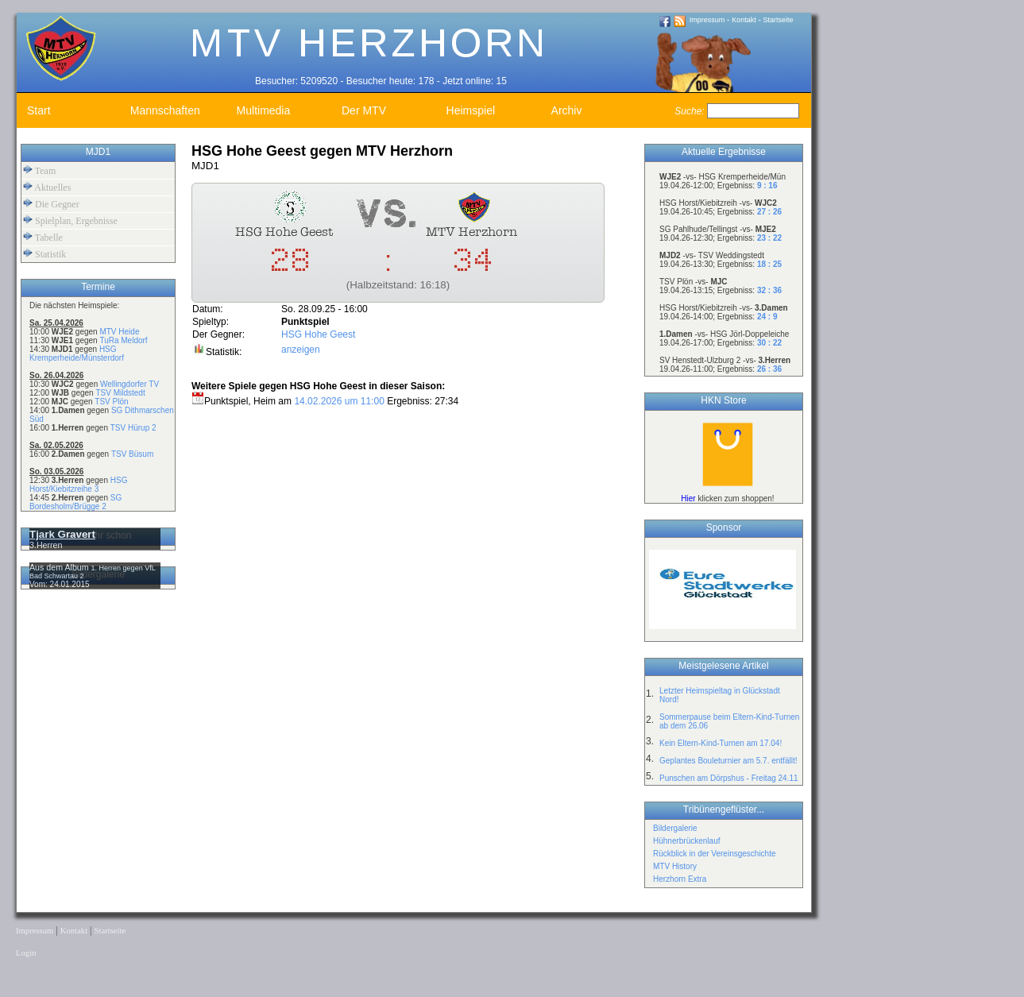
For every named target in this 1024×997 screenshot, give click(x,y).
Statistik (44, 254)
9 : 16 (767, 185)
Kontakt (744, 20)
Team (39, 170)
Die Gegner (51, 204)
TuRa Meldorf (123, 340)
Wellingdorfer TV (129, 384)
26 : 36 (769, 369)
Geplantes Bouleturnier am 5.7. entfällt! (728, 760)
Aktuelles (47, 187)
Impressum (707, 20)
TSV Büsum (132, 454)
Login (26, 953)
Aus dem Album (60, 567)
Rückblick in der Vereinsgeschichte (714, 853)
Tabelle (43, 237)
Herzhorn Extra (679, 879)
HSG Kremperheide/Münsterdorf (76, 353)
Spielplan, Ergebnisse (70, 220)
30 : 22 (769, 342)
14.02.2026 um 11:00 (339, 401)
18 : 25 (769, 264)
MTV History (675, 866)
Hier (688, 498)
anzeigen (300, 349)
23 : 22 (769, 238)
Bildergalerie (675, 828)
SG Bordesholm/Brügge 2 (75, 502)
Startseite (778, 20)
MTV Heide (119, 331)
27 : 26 (769, 211)
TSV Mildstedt (120, 392)
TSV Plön (111, 401)
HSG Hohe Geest (318, 334)
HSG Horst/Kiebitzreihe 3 (78, 484)
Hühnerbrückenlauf (687, 841)
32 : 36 (769, 290)
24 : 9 (767, 316)
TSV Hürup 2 (133, 427)
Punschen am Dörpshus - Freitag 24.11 (728, 778)
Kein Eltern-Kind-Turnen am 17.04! (720, 743)
